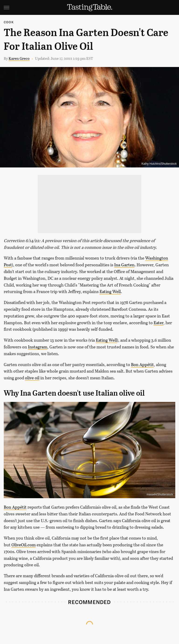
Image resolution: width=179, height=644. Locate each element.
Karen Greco (19, 58)
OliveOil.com (23, 545)
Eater (158, 323)
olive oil (32, 378)
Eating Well (110, 291)
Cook (9, 21)
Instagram (37, 347)
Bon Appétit (142, 364)
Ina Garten (124, 265)
